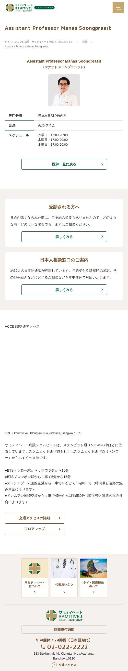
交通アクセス (67, 654)
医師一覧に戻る (64, 164)
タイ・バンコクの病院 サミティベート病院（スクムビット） (39, 41)
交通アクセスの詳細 (33, 518)
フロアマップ (94, 518)
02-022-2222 (67, 636)
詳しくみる (64, 237)
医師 (84, 41)
